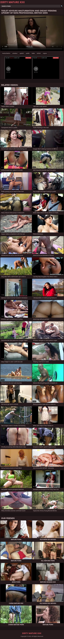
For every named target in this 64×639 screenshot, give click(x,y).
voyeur (45, 53)
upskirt (22, 53)
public (28, 53)
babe (33, 53)
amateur (14, 53)
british (39, 53)
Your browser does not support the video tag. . (32, 33)
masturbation (6, 53)
